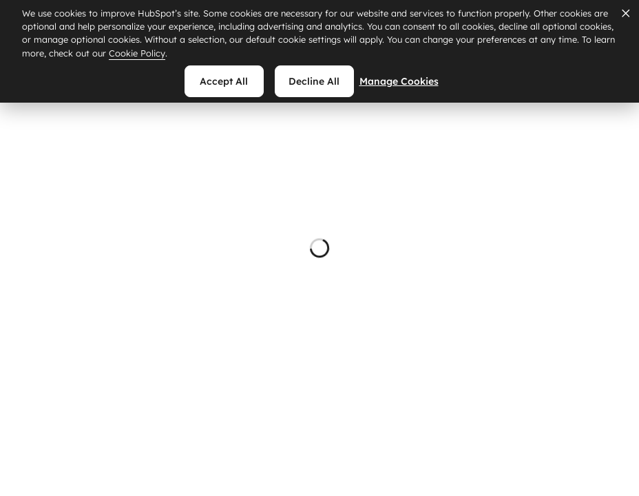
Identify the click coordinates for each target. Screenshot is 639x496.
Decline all (314, 81)
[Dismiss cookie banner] (625, 13)
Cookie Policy (137, 53)
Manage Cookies (407, 81)
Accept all (224, 81)
